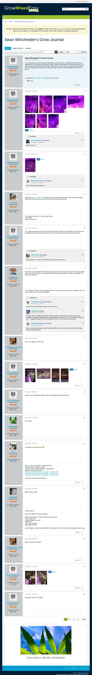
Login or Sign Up (82, 1)
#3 (84, 154)
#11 (84, 443)
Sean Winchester (13, 66)
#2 (84, 91)
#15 (84, 594)
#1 (84, 58)
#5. (82, 255)
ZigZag (33, 311)
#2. (82, 140)
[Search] (73, 9)
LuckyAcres (13, 277)
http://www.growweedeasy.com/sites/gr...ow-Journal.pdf (41, 475)
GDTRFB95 (13, 497)
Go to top (84, 668)
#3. (82, 180)
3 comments (33, 297)
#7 (84, 338)
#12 (84, 489)
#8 (84, 364)
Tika (13, 452)
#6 (84, 268)
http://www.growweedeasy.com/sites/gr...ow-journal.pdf (41, 472)
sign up (61, 29)
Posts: (12, 75)
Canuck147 (13, 203)
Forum (10, 21)
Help (66, 668)
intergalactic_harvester (15, 347)
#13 (84, 539)
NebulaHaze (13, 426)
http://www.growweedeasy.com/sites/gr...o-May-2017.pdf (42, 473)
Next (83, 619)
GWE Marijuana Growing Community (24, 21)
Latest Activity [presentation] (17, 48)
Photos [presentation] (28, 48)
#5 (84, 228)
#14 (84, 566)
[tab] (8, 48)
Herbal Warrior (36, 140)
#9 (84, 392)
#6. (82, 301)
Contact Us (74, 668)
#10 (84, 418)
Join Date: (10, 74)
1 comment (32, 136)
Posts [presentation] (8, 48)
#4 (84, 194)
